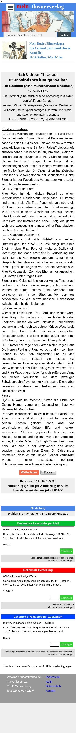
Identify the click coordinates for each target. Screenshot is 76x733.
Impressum (53, 676)
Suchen (63, 35)
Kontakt (50, 690)
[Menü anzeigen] (10, 7)
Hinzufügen (66, 551)
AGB (49, 681)
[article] (38, 540)
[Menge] (54, 598)
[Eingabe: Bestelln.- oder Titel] (30, 35)
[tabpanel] (38, 54)
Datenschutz (53, 686)
